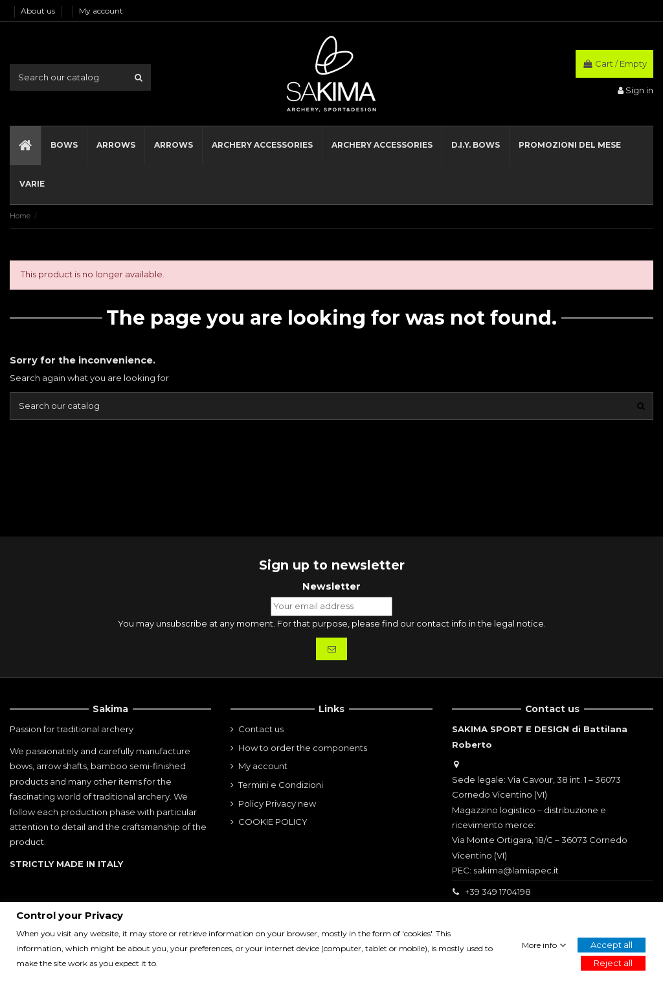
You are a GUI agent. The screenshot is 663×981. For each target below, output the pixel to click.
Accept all (611, 945)
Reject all (613, 963)
